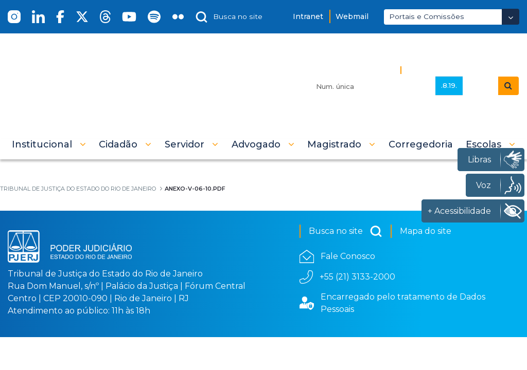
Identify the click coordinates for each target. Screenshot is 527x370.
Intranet (308, 16)
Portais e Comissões (426, 16)
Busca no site (345, 231)
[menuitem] (421, 144)
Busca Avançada (441, 70)
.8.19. (449, 85)
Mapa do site (425, 231)
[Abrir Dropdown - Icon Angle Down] (510, 17)
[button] (49, 144)
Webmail (352, 16)
